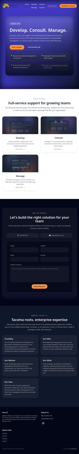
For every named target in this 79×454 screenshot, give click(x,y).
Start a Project (17, 47)
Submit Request (39, 286)
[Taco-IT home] (11, 6)
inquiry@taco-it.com (56, 235)
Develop (34, 4)
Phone (43, 255)
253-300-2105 (52, 6)
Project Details (16, 265)
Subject (43, 246)
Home (27, 4)
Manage (34, 8)
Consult (42, 4)
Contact (42, 8)
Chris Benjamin (73, 449)
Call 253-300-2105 (34, 47)
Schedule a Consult (68, 6)
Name (12, 246)
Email (12, 255)
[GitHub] (43, 423)
